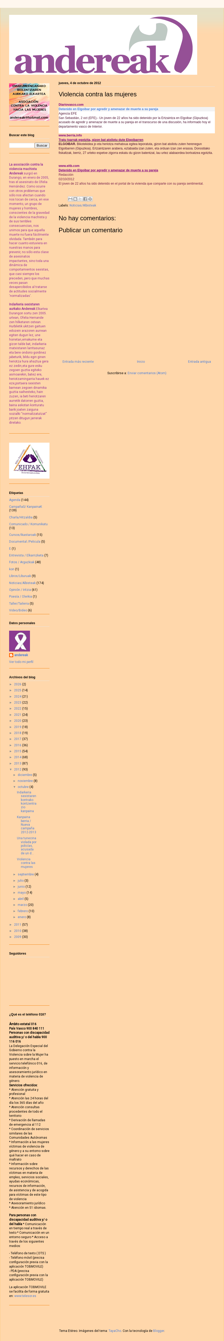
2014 (18, 757)
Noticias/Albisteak (83, 205)
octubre (23, 787)
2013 (18, 763)
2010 (18, 931)
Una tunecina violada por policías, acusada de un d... (26, 845)
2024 (18, 696)
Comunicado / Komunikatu (28, 524)
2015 (18, 751)
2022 (18, 708)
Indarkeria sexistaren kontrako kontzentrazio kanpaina (26, 802)
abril (21, 899)
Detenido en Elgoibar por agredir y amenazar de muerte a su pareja (108, 109)
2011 (18, 924)
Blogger (158, 1331)
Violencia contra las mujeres (26, 863)
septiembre (26, 874)
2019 (18, 727)
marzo (23, 905)
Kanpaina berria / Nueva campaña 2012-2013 (26, 824)
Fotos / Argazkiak (21, 562)
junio (22, 886)
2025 (18, 690)
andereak (21, 655)
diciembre (25, 775)
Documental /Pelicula (24, 541)
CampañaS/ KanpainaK (25, 507)
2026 (18, 684)
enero (22, 917)
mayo (22, 892)
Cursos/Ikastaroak (22, 535)
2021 (18, 715)
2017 (18, 739)
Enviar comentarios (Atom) (147, 373)
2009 (18, 937)
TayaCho (115, 1331)
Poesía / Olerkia (20, 596)
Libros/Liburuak (20, 576)
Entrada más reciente (78, 362)
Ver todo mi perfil (21, 662)
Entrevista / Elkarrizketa (26, 555)
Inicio (141, 362)
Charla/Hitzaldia (21, 517)
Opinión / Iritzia (20, 590)
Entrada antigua (199, 362)
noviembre (26, 781)
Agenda (14, 500)
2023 (18, 702)
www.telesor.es (25, 1296)
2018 (18, 733)
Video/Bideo (18, 610)
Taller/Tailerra (19, 603)
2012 (18, 769)
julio (21, 880)
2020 (18, 721)
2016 (18, 745)
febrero (23, 911)
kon (11, 569)
